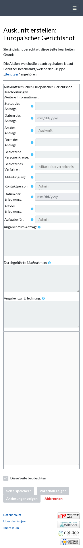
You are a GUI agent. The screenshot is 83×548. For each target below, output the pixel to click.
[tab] (41, 87)
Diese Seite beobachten (28, 478)
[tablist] (41, 92)
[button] (53, 499)
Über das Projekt (15, 521)
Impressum (11, 528)
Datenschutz (12, 515)
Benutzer (12, 74)
